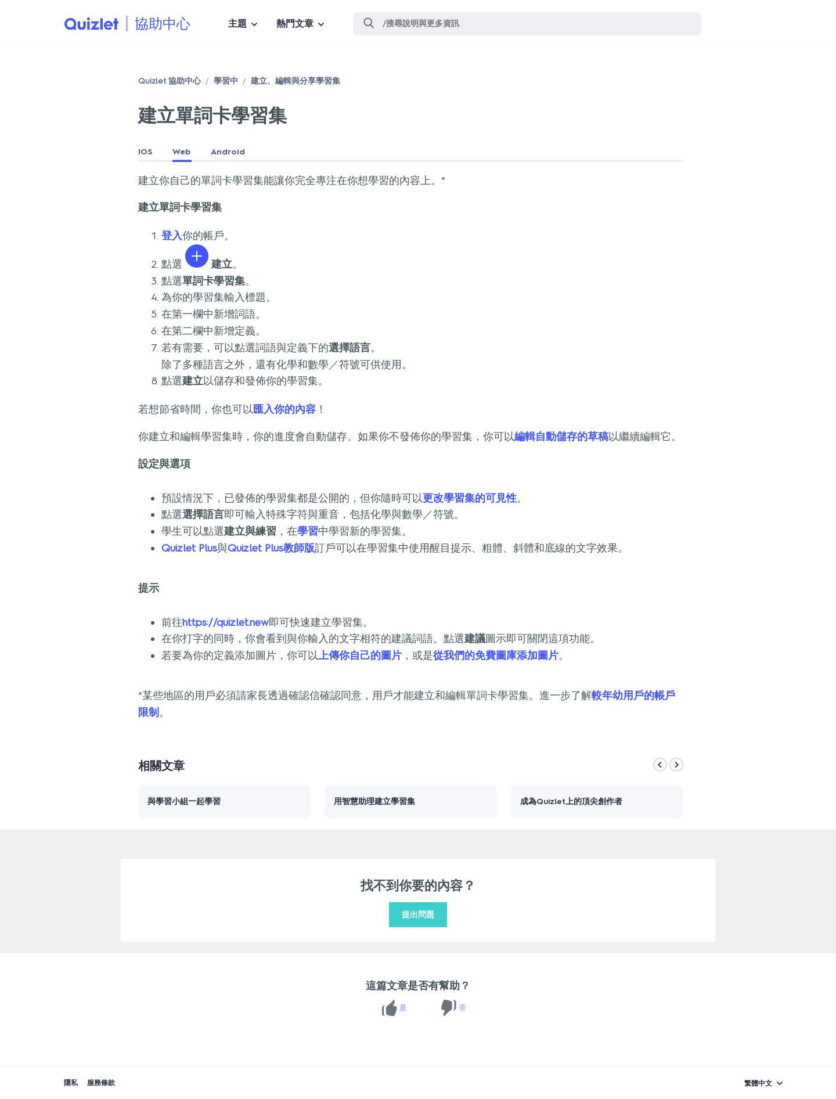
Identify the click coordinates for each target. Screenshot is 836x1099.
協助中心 (162, 23)
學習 (307, 531)
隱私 (71, 1083)
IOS (145, 152)
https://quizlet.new (225, 622)
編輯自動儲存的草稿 (561, 436)
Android (228, 152)
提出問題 (418, 915)
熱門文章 (295, 23)
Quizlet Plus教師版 (271, 548)
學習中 (226, 81)
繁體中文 (758, 1083)
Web (181, 152)
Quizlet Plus (189, 548)
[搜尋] (527, 23)
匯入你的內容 (284, 409)
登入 (171, 235)
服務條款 (101, 1083)
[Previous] (660, 765)
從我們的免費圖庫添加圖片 (495, 655)
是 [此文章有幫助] (402, 1008)
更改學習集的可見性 (470, 498)
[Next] (676, 765)
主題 (237, 23)
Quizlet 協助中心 (169, 81)
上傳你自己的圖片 (360, 655)
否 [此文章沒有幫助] (462, 1008)
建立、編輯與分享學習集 (295, 81)
